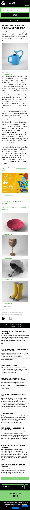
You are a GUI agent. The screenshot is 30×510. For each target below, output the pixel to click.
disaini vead (11, 314)
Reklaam (15, 496)
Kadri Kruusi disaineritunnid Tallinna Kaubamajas (13, 465)
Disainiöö (4, 314)
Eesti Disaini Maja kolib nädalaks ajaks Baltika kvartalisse (14, 350)
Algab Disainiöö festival (9, 365)
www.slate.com (8, 74)
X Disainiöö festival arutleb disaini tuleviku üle (13, 332)
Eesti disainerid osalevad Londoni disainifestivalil (12, 428)
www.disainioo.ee (9, 195)
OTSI (15, 15)
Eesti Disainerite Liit (7, 312)
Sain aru (25, 506)
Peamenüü (15, 3)
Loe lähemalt (15, 508)
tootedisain (18, 314)
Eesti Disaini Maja (18, 312)
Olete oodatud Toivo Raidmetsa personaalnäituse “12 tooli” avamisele (14, 379)
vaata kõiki (15, 478)
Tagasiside (15, 499)
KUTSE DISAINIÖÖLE (7, 413)
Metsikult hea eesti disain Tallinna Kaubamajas (13, 446)
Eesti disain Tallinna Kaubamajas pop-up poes (15, 395)
